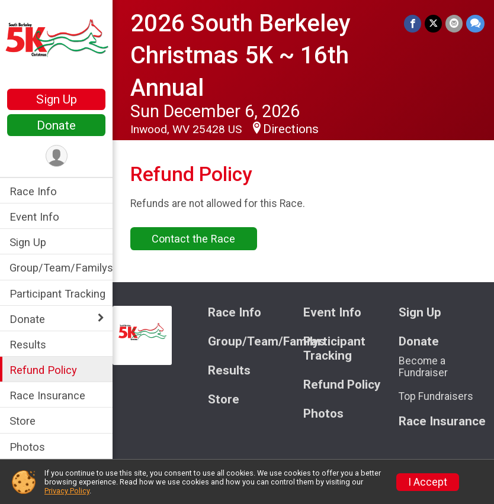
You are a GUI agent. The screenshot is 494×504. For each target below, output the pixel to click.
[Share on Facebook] (412, 23)
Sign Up (56, 99)
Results (27, 344)
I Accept (427, 482)
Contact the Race (193, 238)
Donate (56, 125)
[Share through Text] (475, 23)
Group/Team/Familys (61, 267)
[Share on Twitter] (433, 23)
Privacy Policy (66, 490)
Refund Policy (43, 370)
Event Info (34, 217)
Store (22, 421)
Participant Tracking (57, 293)
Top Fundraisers (436, 396)
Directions (291, 129)
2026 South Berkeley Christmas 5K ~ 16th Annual (240, 55)
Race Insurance (47, 395)
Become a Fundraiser (423, 367)
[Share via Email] (454, 23)
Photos (27, 447)
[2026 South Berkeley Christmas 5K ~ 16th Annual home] (56, 45)
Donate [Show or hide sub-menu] (27, 319)
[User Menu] (57, 156)
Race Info (33, 191)
